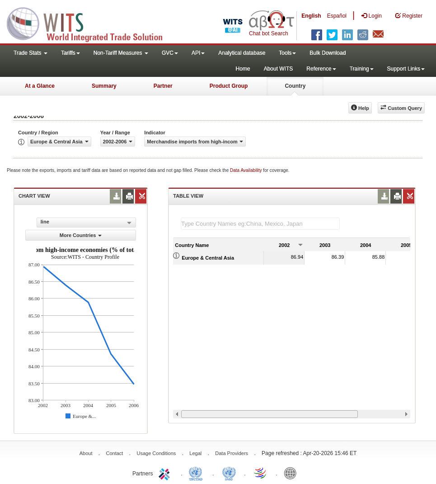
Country (295, 86)
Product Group (229, 86)
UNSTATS (229, 473)
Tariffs (70, 53)
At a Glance (40, 86)
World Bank (292, 473)
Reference (321, 69)
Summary (104, 86)
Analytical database (241, 53)
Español (337, 16)
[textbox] (260, 224)
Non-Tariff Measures (121, 53)
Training (362, 69)
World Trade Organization (261, 473)
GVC (170, 53)
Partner (163, 86)
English (311, 16)
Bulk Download (327, 53)
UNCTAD (197, 473)
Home (243, 69)
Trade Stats (30, 53)
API (198, 53)
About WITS (278, 69)
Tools (287, 53)
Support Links (406, 69)
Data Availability (246, 170)
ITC (166, 473)
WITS (90, 22)
